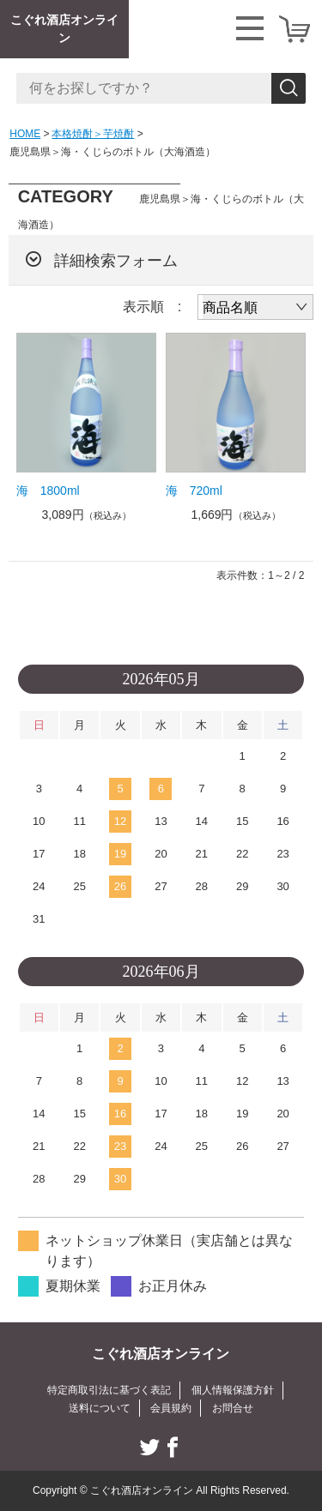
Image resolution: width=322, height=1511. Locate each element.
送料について (100, 1408)
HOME (24, 134)
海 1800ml (48, 490)
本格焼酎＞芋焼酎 (93, 134)
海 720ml (194, 490)
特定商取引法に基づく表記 (109, 1390)
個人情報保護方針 (232, 1390)
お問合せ (232, 1408)
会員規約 (170, 1408)
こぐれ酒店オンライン (64, 29)
